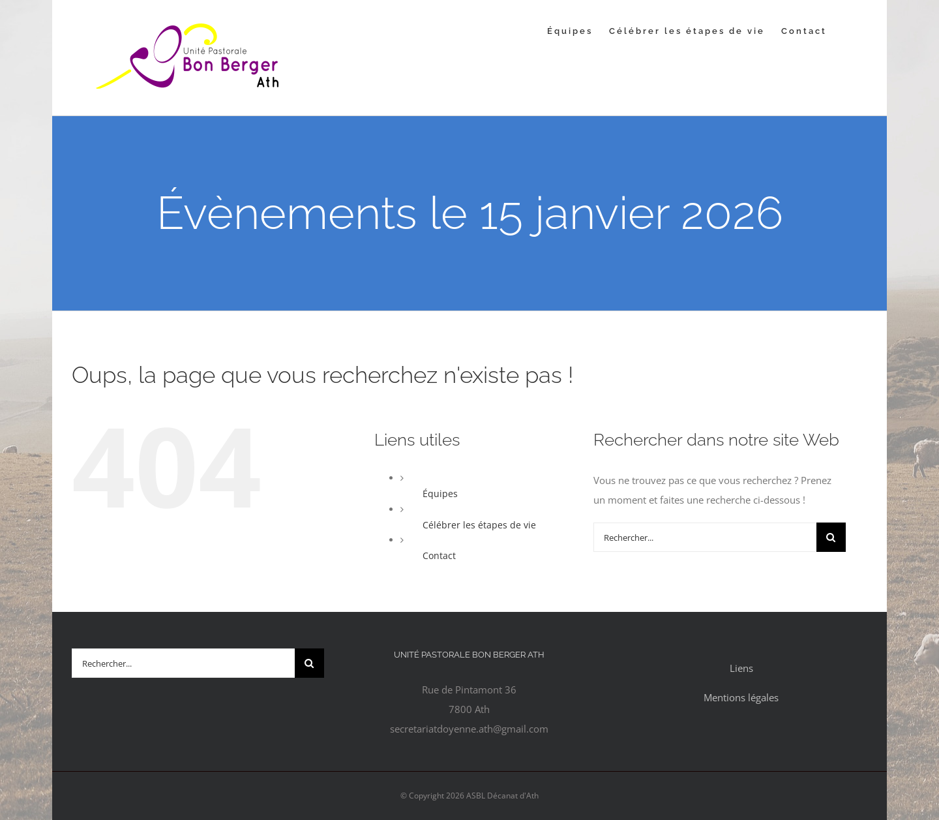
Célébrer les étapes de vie (479, 525)
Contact (439, 555)
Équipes (440, 493)
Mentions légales (741, 697)
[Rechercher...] (704, 537)
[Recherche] (831, 537)
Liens (741, 668)
